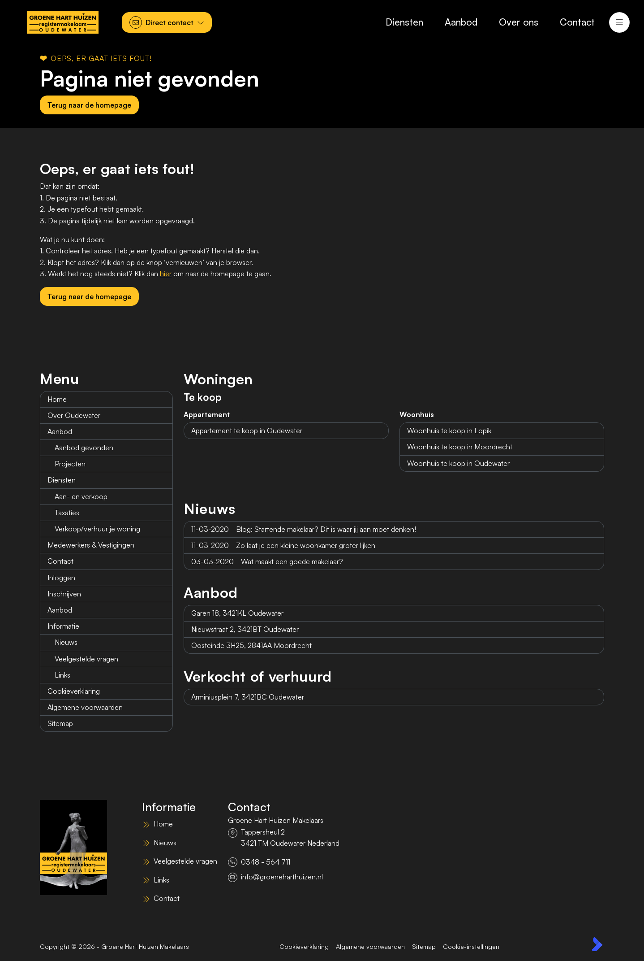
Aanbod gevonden (84, 447)
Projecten (70, 463)
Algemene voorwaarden (85, 707)
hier (166, 273)
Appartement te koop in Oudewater (246, 430)
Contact (60, 561)
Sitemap (60, 723)
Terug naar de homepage (89, 104)
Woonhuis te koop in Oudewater (458, 463)
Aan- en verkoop (81, 496)
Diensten (61, 479)
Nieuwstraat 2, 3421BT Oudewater (245, 629)
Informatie (63, 626)
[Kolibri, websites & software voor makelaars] (597, 944)
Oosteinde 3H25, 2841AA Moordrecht (251, 645)
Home (57, 399)
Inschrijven (64, 593)
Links (62, 674)
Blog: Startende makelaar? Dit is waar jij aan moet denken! (303, 529)
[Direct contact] (167, 22)
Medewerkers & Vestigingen (90, 544)
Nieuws (66, 642)
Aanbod (59, 431)
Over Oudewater (73, 415)
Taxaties (67, 512)
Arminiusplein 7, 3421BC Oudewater (247, 696)
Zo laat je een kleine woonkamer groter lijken (283, 545)
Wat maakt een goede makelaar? (267, 561)
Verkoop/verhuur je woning (97, 528)
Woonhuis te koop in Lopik (449, 430)
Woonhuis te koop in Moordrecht (459, 446)
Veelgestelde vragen (86, 658)
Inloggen (61, 577)
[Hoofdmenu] (619, 22)
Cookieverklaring (73, 691)
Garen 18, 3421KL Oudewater (237, 613)
